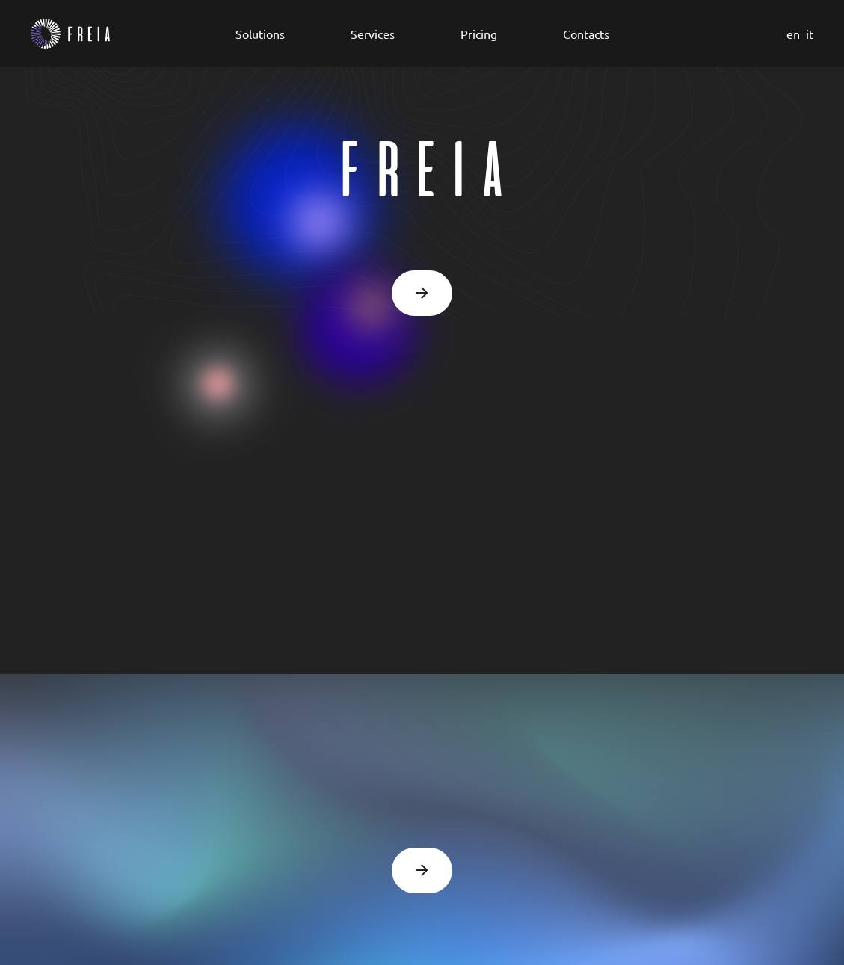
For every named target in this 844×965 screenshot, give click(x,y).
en (793, 33)
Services (373, 33)
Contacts (586, 33)
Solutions (260, 33)
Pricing (478, 33)
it (809, 33)
